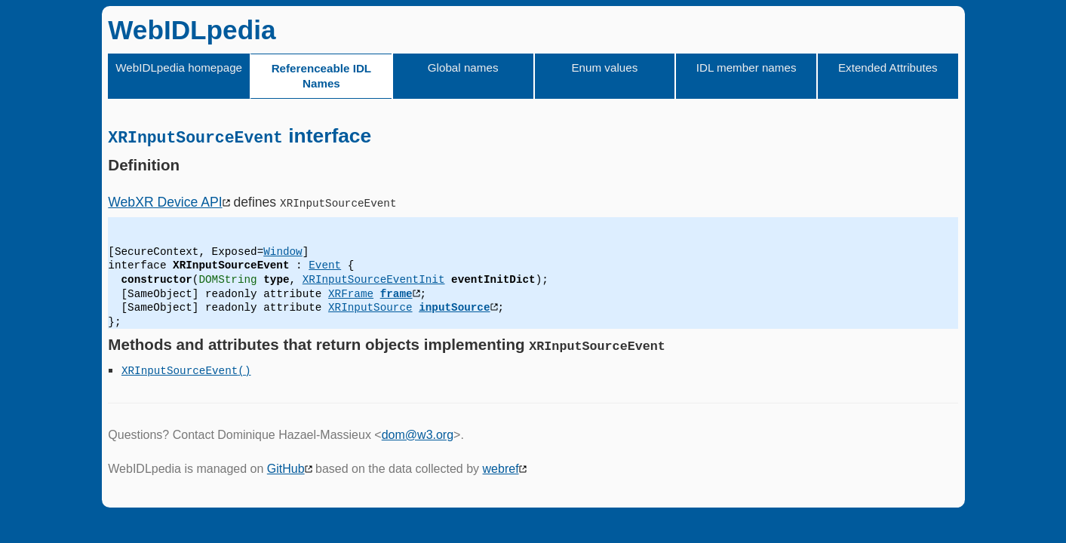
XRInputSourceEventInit (374, 279)
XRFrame (350, 293)
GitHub (286, 468)
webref (501, 468)
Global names (463, 67)
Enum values (604, 67)
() (244, 370)
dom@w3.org (417, 434)
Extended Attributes (888, 67)
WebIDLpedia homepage (178, 67)
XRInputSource (370, 307)
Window (282, 251)
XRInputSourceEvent (179, 370)
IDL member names (746, 67)
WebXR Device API (165, 201)
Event (325, 265)
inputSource (454, 307)
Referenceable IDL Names (322, 76)
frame (396, 293)
